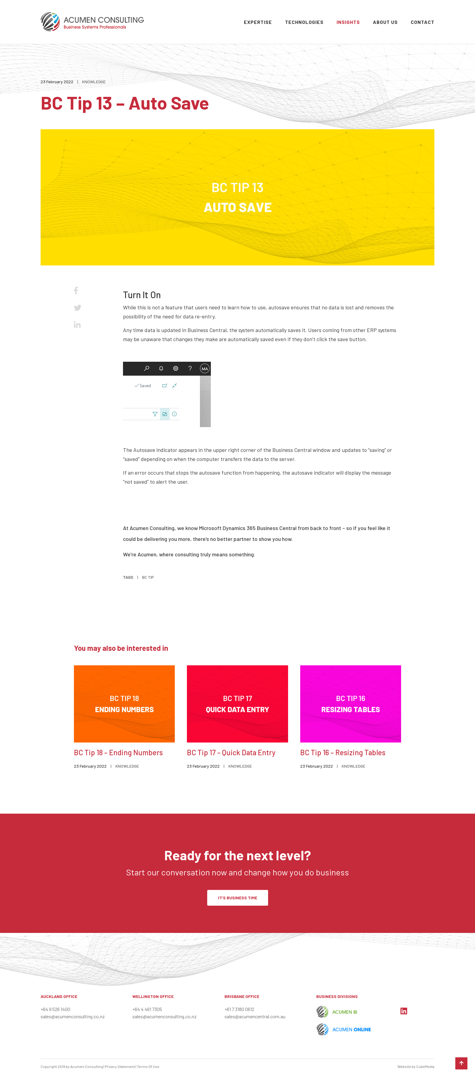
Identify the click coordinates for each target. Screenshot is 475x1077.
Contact (422, 22)
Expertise (258, 22)
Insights (348, 22)
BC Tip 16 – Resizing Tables (342, 752)
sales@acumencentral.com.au (254, 1016)
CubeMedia (425, 1066)
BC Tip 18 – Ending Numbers (118, 752)
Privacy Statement (120, 1066)
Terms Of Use (148, 1066)
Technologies (304, 22)
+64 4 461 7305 (147, 1009)
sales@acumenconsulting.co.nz (73, 1016)
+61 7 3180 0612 (239, 1009)
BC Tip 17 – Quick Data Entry (231, 752)
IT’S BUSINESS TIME (237, 897)
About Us (385, 22)
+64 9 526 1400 (55, 1009)
